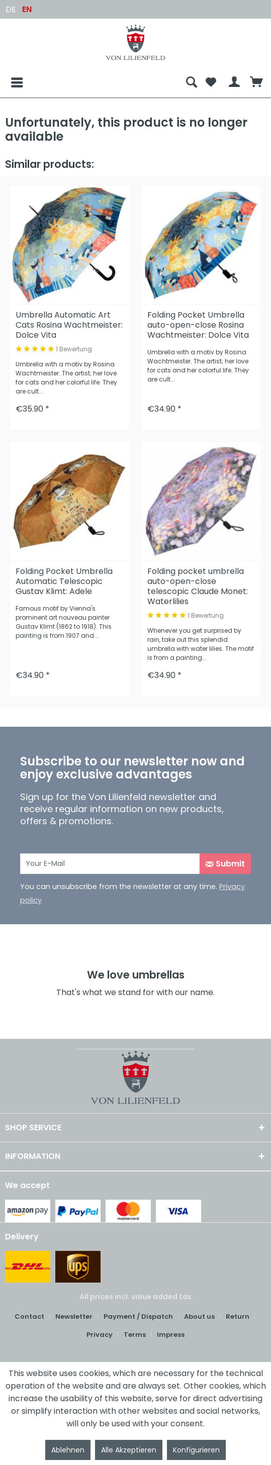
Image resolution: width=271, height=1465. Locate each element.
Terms (135, 1334)
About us (199, 1316)
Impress (171, 1334)
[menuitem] (93, 82)
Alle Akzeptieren (128, 1450)
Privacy (99, 1334)
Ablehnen (67, 1450)
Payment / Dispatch (138, 1316)
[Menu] (9, 82)
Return (237, 1316)
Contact (29, 1316)
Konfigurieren (196, 1450)
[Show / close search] (192, 82)
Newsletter (74, 1316)
